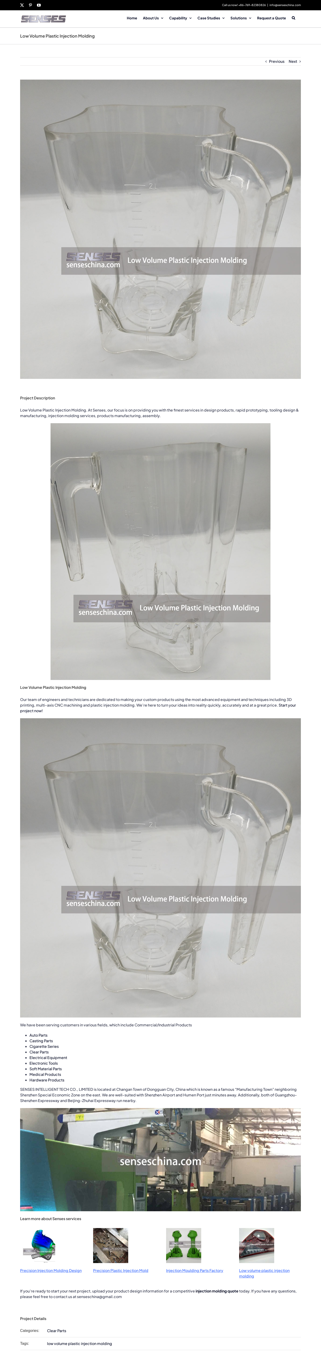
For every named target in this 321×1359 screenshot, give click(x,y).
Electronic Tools (43, 1063)
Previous (277, 61)
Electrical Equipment (48, 1057)
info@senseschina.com (285, 5)
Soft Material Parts (45, 1068)
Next (293, 61)
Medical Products (45, 1074)
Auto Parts (38, 1035)
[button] (293, 18)
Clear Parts (39, 1051)
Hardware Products (46, 1079)
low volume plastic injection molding (79, 1343)
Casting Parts (41, 1040)
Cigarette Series (44, 1046)
